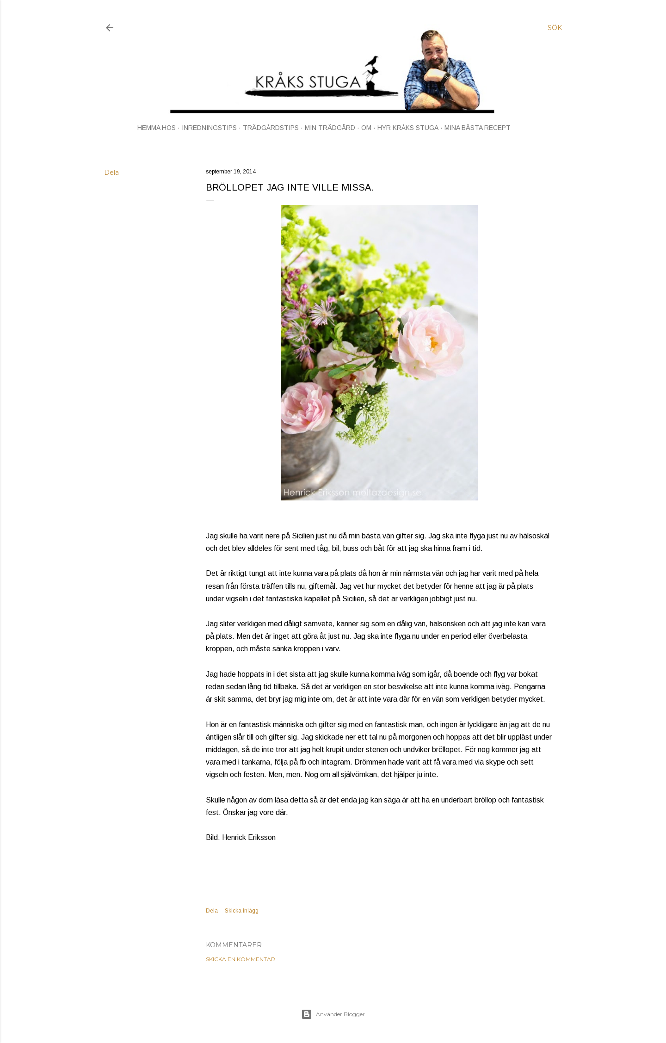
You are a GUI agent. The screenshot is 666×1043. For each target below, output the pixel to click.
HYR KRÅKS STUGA (407, 127)
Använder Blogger (333, 1014)
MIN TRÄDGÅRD (330, 127)
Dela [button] (111, 172)
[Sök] (555, 28)
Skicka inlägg (242, 910)
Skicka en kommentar (240, 959)
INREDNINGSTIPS (209, 127)
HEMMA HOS (156, 127)
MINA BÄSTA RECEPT (477, 127)
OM (366, 127)
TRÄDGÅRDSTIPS (271, 127)
